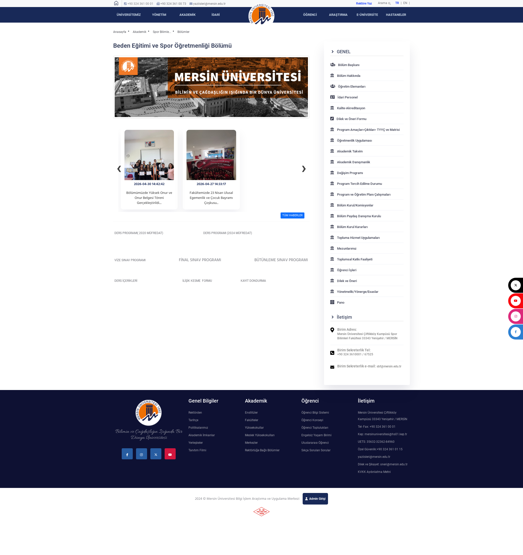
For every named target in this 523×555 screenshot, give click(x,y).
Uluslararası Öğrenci (315, 443)
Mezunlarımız (343, 248)
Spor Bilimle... (162, 32)
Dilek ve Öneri (343, 281)
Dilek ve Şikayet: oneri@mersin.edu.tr (383, 464)
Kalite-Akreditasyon (347, 108)
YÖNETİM (159, 15)
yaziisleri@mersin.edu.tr (209, 4)
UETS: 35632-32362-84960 (376, 441)
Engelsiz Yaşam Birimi (316, 435)
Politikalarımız (198, 427)
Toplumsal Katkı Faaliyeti (351, 259)
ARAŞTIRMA (338, 15)
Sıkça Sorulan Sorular (316, 450)
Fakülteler (251, 420)
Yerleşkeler (195, 443)
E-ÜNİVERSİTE (367, 15)
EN (405, 3)
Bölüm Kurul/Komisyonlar (351, 205)
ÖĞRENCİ (310, 15)
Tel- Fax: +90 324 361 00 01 (377, 426)
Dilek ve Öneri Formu (348, 119)
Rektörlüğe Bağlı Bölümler (262, 450)
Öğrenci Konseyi (312, 420)
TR (397, 3)
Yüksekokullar (254, 427)
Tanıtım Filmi (197, 450)
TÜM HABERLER (292, 215)
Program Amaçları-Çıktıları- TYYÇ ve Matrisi (365, 130)
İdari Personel (344, 97)
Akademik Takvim (346, 151)
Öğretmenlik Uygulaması (351, 140)
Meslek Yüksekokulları (260, 435)
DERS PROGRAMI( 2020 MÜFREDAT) (145, 233)
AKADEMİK (187, 15)
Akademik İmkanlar (201, 435)
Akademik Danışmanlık (350, 162)
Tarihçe (193, 420)
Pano (337, 302)
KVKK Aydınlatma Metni (374, 472)
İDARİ (216, 15)
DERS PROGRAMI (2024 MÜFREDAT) (226, 233)
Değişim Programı (346, 173)
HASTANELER (396, 15)
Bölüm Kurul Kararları (349, 227)
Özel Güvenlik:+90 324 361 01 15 (380, 449)
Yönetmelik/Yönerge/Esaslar (354, 292)
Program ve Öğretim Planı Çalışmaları (360, 194)
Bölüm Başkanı (344, 65)
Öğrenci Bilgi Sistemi (315, 412)
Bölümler (183, 32)
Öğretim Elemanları (347, 86)
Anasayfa (119, 32)
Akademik (139, 32)
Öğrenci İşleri (343, 270)
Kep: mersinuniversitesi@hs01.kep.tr (382, 434)
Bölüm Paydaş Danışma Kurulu (355, 216)
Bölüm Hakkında (345, 76)
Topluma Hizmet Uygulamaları (355, 238)
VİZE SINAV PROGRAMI (134, 260)
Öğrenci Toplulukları (314, 427)
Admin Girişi (317, 499)
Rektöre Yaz (364, 3)
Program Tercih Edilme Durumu (356, 184)
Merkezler (251, 443)
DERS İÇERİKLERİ (128, 281)
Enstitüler (251, 412)
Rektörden (195, 412)
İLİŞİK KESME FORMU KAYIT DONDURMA (223, 281)
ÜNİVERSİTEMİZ (129, 15)
